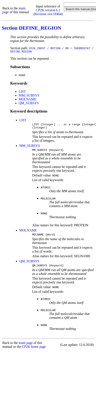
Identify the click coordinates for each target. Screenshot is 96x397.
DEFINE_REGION (21, 52)
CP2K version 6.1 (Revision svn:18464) (48, 12)
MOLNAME (27, 100)
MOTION (55, 48)
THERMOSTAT (82, 48)
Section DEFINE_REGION (31, 28)
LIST (22, 92)
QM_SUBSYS (29, 103)
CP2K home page (34, 350)
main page (26, 346)
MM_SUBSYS (29, 96)
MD (67, 48)
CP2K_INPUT (37, 48)
